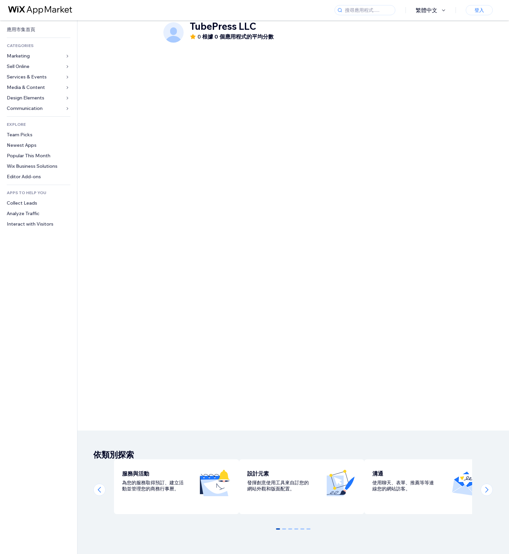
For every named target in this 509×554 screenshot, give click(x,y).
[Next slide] (487, 490)
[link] (38, 29)
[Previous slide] (99, 490)
